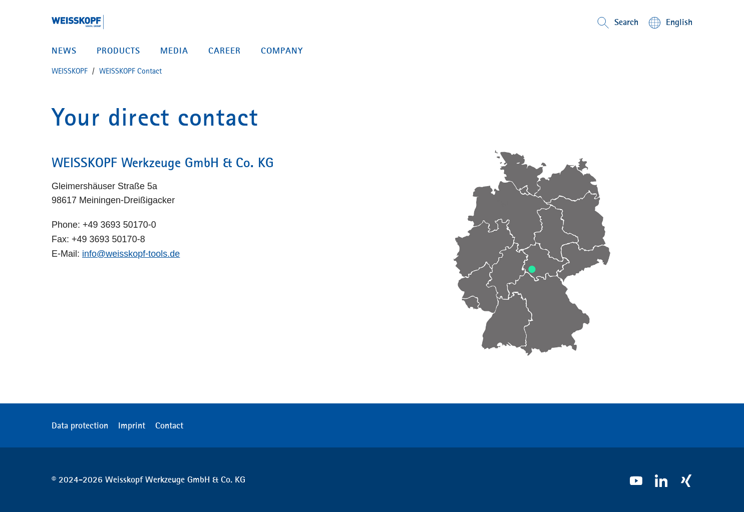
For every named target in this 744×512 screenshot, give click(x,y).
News (64, 50)
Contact (169, 425)
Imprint (131, 425)
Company (282, 50)
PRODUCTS (118, 50)
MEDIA (174, 50)
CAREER (224, 50)
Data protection (80, 425)
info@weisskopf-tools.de (131, 254)
